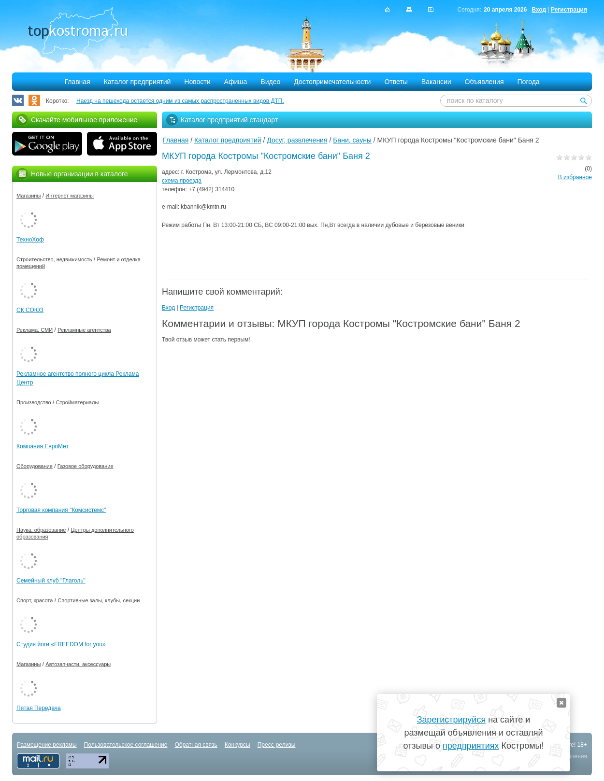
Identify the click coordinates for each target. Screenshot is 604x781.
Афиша (235, 81)
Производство (33, 402)
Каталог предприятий (137, 81)
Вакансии (436, 81)
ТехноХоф (30, 239)
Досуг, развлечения (297, 140)
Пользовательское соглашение (126, 744)
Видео (270, 81)
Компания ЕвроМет (42, 446)
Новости (197, 81)
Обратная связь (195, 744)
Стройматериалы (77, 402)
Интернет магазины (69, 196)
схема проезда (181, 180)
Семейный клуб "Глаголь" (51, 580)
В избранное (575, 177)
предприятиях (471, 746)
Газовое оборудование (86, 466)
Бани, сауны (352, 140)
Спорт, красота (34, 600)
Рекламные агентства (84, 330)
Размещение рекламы (47, 744)
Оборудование (34, 466)
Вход (539, 9)
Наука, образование (41, 530)
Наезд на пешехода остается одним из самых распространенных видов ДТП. (180, 101)
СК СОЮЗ (29, 310)
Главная (77, 81)
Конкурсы (237, 744)
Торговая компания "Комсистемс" (61, 510)
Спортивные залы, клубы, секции (99, 600)
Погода (529, 81)
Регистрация (569, 9)
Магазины (28, 196)
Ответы (395, 81)
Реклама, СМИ (34, 330)
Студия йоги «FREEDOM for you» (61, 644)
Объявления (484, 81)
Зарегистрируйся (451, 719)
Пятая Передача (38, 708)
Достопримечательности (332, 81)
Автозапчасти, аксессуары (78, 664)
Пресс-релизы (277, 744)
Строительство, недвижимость (54, 259)
